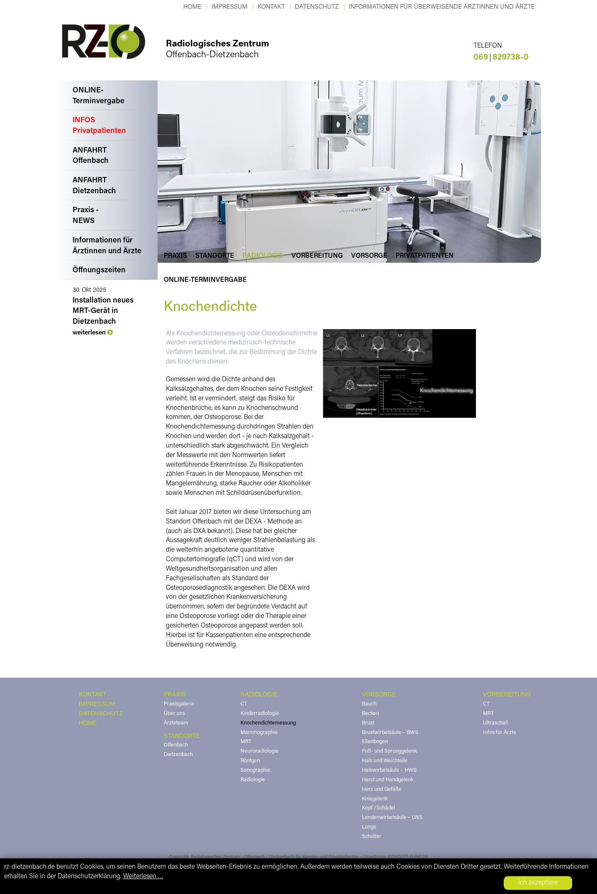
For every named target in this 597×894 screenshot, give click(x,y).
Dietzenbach (178, 754)
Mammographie (259, 732)
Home (192, 7)
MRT (245, 741)
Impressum (229, 7)
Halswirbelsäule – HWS (389, 770)
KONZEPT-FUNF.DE (408, 857)
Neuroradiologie (259, 751)
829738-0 (501, 57)
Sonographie (255, 770)
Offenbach (176, 745)
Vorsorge (369, 256)
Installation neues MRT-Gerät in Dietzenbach (103, 311)
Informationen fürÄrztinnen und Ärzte (107, 246)
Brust (368, 723)
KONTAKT (271, 7)
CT (243, 704)
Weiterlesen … (143, 876)
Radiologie (263, 256)
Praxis (175, 256)
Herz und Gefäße (382, 789)
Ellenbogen (375, 741)
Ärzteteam (176, 723)
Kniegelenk (375, 799)
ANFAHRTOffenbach (91, 156)
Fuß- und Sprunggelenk (389, 751)
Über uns (174, 713)
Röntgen (250, 760)
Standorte (214, 256)
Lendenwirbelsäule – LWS (392, 817)
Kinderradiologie (259, 713)
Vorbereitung (317, 256)
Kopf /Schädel (378, 808)
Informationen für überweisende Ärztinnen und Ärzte (442, 7)
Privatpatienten (425, 256)
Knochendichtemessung (268, 723)
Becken (370, 713)
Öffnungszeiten (99, 270)
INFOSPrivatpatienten (99, 126)
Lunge (369, 827)
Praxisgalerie (179, 704)
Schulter (371, 836)
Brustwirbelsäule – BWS (390, 732)
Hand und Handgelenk (387, 780)
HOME (88, 723)
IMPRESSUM (97, 703)
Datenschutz (317, 7)
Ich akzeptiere (538, 882)
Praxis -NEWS (86, 216)
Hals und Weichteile (385, 760)
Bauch (369, 704)
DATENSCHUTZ (101, 713)
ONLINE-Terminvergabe (98, 96)
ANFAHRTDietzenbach (94, 186)
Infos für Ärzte (499, 732)
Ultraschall (495, 723)
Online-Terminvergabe (205, 280)
